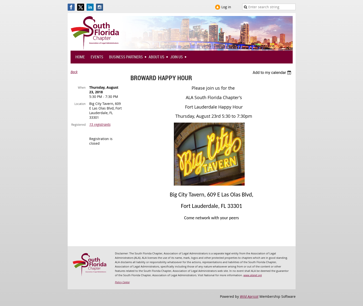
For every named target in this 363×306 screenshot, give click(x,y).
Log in (226, 7)
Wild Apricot (249, 296)
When (82, 87)
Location (80, 104)
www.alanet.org (252, 275)
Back (74, 72)
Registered (78, 124)
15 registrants (100, 124)
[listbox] (273, 73)
